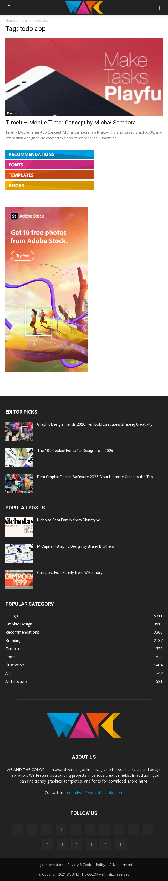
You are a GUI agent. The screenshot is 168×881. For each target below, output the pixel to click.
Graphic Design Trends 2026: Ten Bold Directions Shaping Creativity (94, 424)
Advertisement (120, 864)
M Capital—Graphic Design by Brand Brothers (75, 546)
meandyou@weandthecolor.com (94, 792)
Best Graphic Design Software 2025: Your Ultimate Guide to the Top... (96, 477)
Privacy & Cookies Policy (86, 864)
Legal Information (49, 864)
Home (10, 20)
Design (12, 113)
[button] (9, 7)
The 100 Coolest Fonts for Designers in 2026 (75, 450)
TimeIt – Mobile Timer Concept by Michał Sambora (70, 122)
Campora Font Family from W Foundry (69, 572)
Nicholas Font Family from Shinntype (68, 520)
